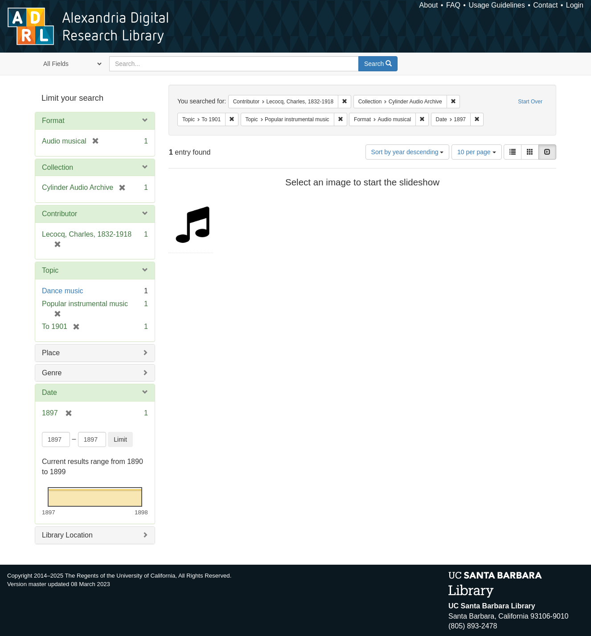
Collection (57, 167)
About (428, 5)
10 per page (476, 152)
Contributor (59, 213)
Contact (545, 5)
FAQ (453, 5)
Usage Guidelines (496, 5)
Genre (52, 373)
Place (51, 353)
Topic (50, 270)
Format (53, 120)
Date (49, 392)
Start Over (530, 101)
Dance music (62, 291)
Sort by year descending (407, 152)
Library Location (67, 535)
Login (574, 5)
